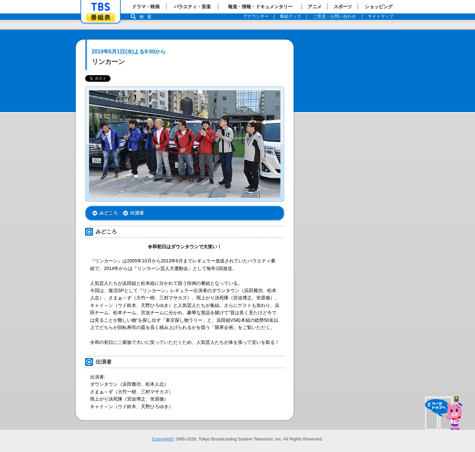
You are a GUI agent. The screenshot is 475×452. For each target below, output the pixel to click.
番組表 (100, 17)
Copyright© (163, 439)
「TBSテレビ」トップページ (100, 7)
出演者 (137, 213)
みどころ (108, 213)
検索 (147, 16)
